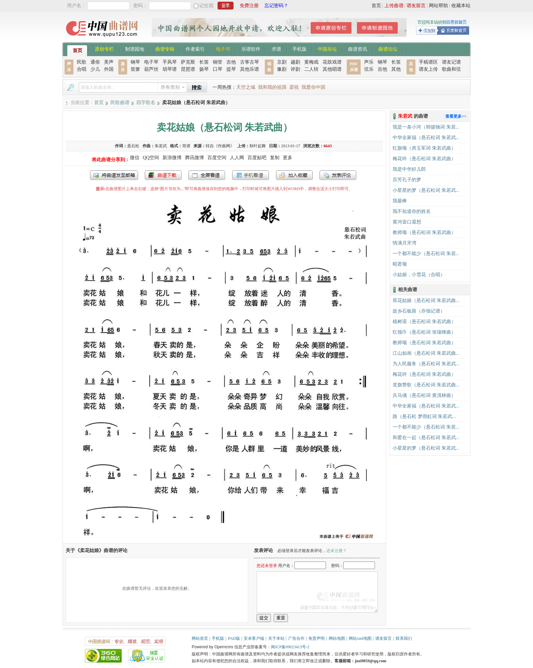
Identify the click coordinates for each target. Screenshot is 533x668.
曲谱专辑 (164, 49)
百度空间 (216, 157)
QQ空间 (151, 157)
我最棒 (400, 200)
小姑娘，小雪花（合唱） (419, 274)
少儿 (95, 69)
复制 (274, 157)
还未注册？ (336, 550)
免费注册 (249, 5)
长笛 (204, 62)
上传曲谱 (393, 5)
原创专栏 (104, 49)
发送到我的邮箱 (114, 175)
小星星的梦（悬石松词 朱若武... (426, 190)
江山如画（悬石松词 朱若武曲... (426, 353)
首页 (376, 5)
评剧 (295, 69)
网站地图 (337, 638)
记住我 (206, 5)
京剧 (282, 62)
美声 (109, 62)
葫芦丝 (151, 69)
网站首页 (200, 638)
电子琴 (151, 62)
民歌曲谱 (120, 102)
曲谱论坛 (387, 49)
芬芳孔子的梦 (407, 179)
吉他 (231, 62)
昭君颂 (400, 264)
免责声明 (316, 638)
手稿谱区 (428, 62)
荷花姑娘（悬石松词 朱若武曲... (426, 300)
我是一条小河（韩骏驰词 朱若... (426, 127)
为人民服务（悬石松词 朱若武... (426, 363)
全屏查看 (206, 175)
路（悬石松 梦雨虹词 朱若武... (424, 416)
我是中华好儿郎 (409, 169)
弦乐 (369, 69)
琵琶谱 (188, 69)
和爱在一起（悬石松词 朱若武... (426, 437)
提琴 (231, 69)
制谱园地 (134, 49)
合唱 (81, 69)
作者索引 (195, 49)
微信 (134, 157)
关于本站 (276, 638)
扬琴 (204, 69)
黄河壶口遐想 (407, 221)
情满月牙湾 (404, 243)
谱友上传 (428, 69)
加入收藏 (294, 175)
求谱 (276, 49)
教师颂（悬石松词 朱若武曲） (424, 232)
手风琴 (169, 62)
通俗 (95, 62)
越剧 (295, 62)
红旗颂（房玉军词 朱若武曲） (424, 148)
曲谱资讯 (357, 49)
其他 (396, 69)
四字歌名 (145, 102)
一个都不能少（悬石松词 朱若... (426, 253)
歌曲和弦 (451, 69)
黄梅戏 (311, 62)
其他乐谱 (249, 69)
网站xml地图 (360, 638)
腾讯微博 (194, 157)
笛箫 (135, 69)
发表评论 (338, 175)
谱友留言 (416, 5)
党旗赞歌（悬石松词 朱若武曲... (426, 384)
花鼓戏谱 (332, 62)
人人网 (237, 157)
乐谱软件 (250, 49)
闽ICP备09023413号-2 (290, 647)
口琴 (217, 69)
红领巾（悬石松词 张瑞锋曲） (424, 332)
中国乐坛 (327, 49)
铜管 (217, 62)
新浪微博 (172, 157)
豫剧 (282, 69)
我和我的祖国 (272, 87)
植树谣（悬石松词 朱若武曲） (424, 321)
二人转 (311, 69)
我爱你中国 (313, 87)
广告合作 (296, 638)
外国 (109, 69)
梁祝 (294, 87)
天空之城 (245, 87)
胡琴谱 (169, 69)
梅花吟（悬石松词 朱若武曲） (424, 158)
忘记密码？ (276, 5)
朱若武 (161, 146)
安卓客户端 (254, 638)
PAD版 (234, 638)
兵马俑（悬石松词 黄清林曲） (424, 395)
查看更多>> (455, 116)
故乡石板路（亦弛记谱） (419, 311)
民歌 (81, 62)
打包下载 (163, 175)
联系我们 (404, 638)
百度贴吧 (256, 157)
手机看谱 (250, 175)
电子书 (223, 49)
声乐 (369, 62)
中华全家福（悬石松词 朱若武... (426, 137)
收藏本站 (460, 5)
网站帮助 (438, 5)
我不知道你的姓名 (412, 211)
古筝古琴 (249, 62)
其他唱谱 (332, 69)
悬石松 (133, 146)
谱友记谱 (451, 62)
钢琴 (135, 62)
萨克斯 (188, 62)
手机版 (299, 49)
